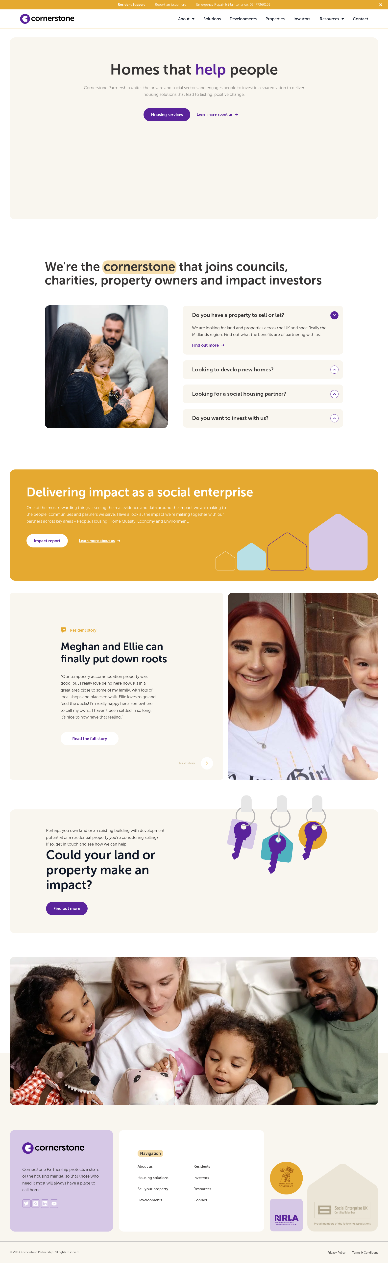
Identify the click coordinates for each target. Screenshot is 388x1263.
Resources (202, 1189)
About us (145, 1166)
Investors (301, 19)
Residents (202, 1166)
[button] (183, 19)
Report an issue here (170, 4)
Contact (360, 19)
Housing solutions (153, 1178)
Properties (275, 19)
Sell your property (153, 1189)
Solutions (212, 19)
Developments (243, 19)
